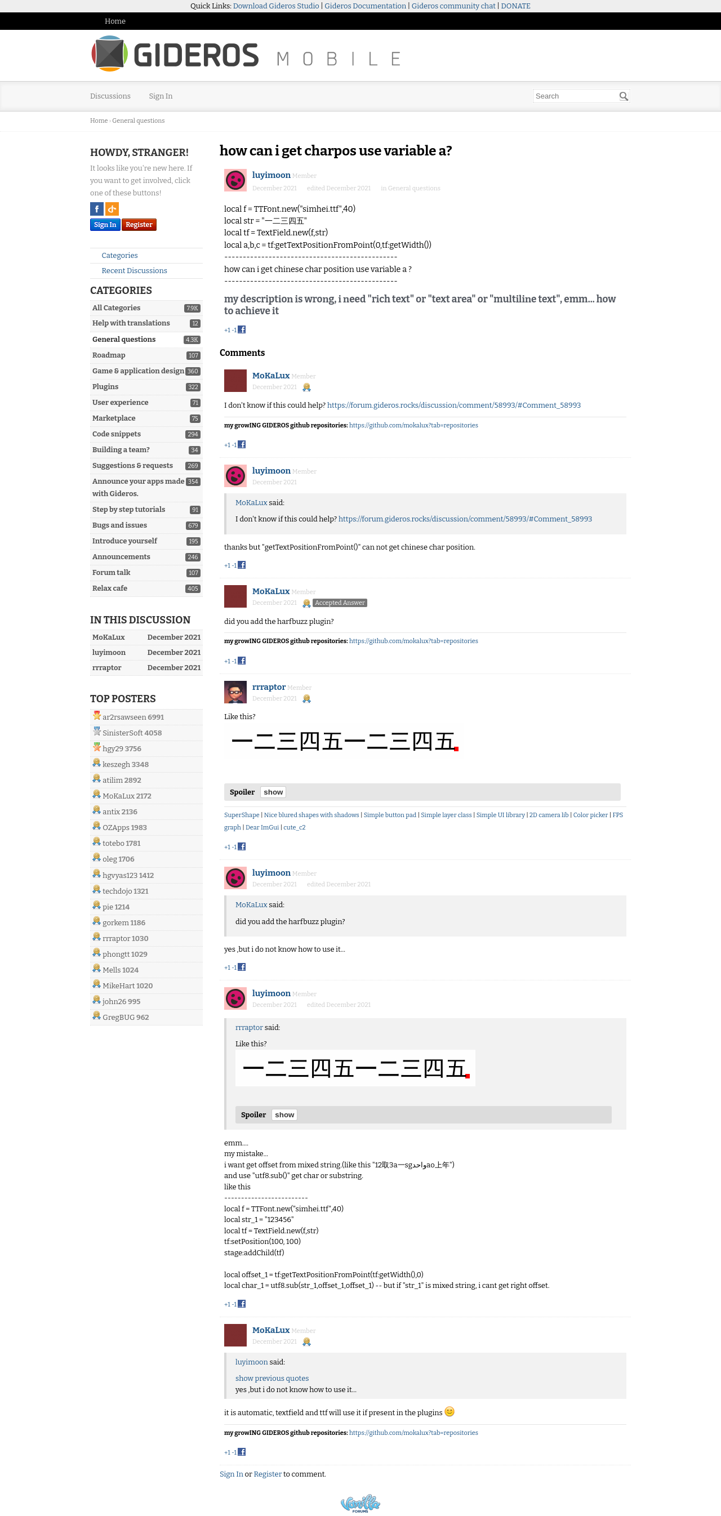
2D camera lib (549, 815)
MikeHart (119, 986)
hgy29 (113, 748)
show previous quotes (272, 1378)
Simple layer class (446, 815)
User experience (120, 402)
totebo (113, 843)
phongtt (116, 954)
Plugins (105, 386)
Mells (112, 970)
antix (111, 812)
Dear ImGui (262, 827)
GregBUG (119, 1017)
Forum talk (111, 572)
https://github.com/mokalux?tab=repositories (413, 425)
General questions (123, 339)
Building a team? (121, 449)
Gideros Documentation (365, 6)
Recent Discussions (129, 270)
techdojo (117, 891)
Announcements (121, 556)
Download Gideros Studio (276, 6)
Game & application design (138, 371)
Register (139, 225)
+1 (227, 330)
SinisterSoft (123, 733)
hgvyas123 (120, 875)
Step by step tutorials (128, 509)
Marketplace (114, 418)
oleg (110, 859)
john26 (114, 1001)
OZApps (116, 827)
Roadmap (109, 355)
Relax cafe (109, 588)
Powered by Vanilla (360, 1503)
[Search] (624, 96)
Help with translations (131, 323)
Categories (115, 255)
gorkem (116, 922)
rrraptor (116, 938)
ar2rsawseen (124, 717)
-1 (234, 330)
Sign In (161, 96)
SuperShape (242, 815)
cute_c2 (294, 827)
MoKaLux (119, 796)
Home (115, 21)
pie (108, 907)
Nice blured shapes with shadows (311, 815)
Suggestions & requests (132, 465)
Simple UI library (501, 815)
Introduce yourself (124, 541)
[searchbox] (581, 96)
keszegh (116, 764)
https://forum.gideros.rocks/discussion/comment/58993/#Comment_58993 (454, 405)
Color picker (590, 815)
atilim (113, 780)
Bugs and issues (119, 525)
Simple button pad (390, 815)
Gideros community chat (454, 6)
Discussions (110, 96)
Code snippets (116, 434)
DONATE (516, 6)
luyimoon (271, 175)
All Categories (116, 308)
